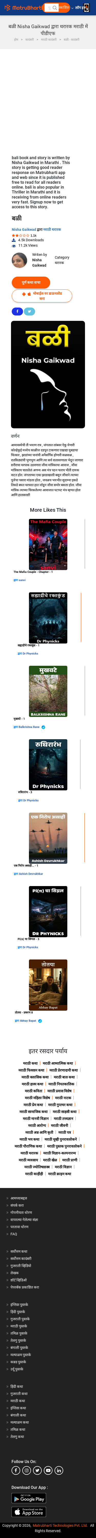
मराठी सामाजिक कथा (33, 1112)
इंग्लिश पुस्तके (19, 1305)
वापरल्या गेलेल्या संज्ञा (24, 1220)
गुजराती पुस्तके (20, 1319)
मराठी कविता (33, 1091)
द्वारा (16, 580)
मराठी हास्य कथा (32, 1084)
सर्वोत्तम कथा (18, 1251)
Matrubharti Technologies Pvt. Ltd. (60, 1525)
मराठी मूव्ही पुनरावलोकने (61, 1139)
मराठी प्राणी (69, 1160)
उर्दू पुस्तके (16, 1369)
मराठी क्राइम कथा (59, 1174)
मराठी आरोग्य (37, 1125)
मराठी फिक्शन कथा (31, 1070)
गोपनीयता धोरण (21, 1212)
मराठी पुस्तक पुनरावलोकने (64, 1146)
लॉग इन (81, 7)
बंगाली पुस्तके (19, 1348)
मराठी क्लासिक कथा (35, 1077)
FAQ (13, 1234)
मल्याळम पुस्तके (20, 1355)
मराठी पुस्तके (18, 1326)
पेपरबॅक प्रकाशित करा (24, 1287)
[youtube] (48, 1470)
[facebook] (16, 1470)
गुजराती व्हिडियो (20, 1266)
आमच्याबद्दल (18, 1198)
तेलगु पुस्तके (18, 1340)
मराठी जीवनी (59, 1125)
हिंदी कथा (16, 1386)
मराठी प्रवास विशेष (59, 1091)
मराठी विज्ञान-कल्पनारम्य (59, 1153)
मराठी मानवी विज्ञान (36, 1119)
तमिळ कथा (17, 1429)
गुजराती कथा (19, 1394)
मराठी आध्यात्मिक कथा (58, 1063)
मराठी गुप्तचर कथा (60, 1105)
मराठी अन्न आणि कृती (39, 1132)
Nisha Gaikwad (24, 229)
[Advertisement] (48, 100)
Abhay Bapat (31, 1021)
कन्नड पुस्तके (18, 1362)
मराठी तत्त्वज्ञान (63, 1119)
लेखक (14, 1273)
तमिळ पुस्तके (18, 1333)
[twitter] (37, 1470)
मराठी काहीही (34, 1174)
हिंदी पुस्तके (17, 1312)
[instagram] (26, 1470)
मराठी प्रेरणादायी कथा (63, 1070)
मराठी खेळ (50, 1160)
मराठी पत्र (64, 1132)
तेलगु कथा (17, 1437)
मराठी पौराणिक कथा (28, 1146)
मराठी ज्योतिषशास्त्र (37, 1167)
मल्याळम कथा (19, 1422)
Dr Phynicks (30, 653)
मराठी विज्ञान (63, 1167)
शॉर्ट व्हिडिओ (18, 1280)
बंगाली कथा (18, 1415)
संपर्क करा (17, 1205)
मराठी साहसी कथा (65, 1112)
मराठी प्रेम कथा (33, 1105)
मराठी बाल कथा (64, 1077)
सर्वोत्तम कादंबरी (20, 1259)
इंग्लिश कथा (18, 1408)
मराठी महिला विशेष (37, 1098)
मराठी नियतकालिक (61, 1084)
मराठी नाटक (63, 1098)
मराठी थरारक (52, 229)
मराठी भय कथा (29, 1139)
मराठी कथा (30, 1063)
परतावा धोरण (19, 1227)
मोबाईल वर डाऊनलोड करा (42, 295)
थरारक (59, 263)
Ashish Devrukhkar (31, 874)
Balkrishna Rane (32, 727)
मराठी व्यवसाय (28, 1160)
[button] (54, 8)
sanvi (22, 580)
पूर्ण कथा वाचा (31, 282)
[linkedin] (59, 1470)
